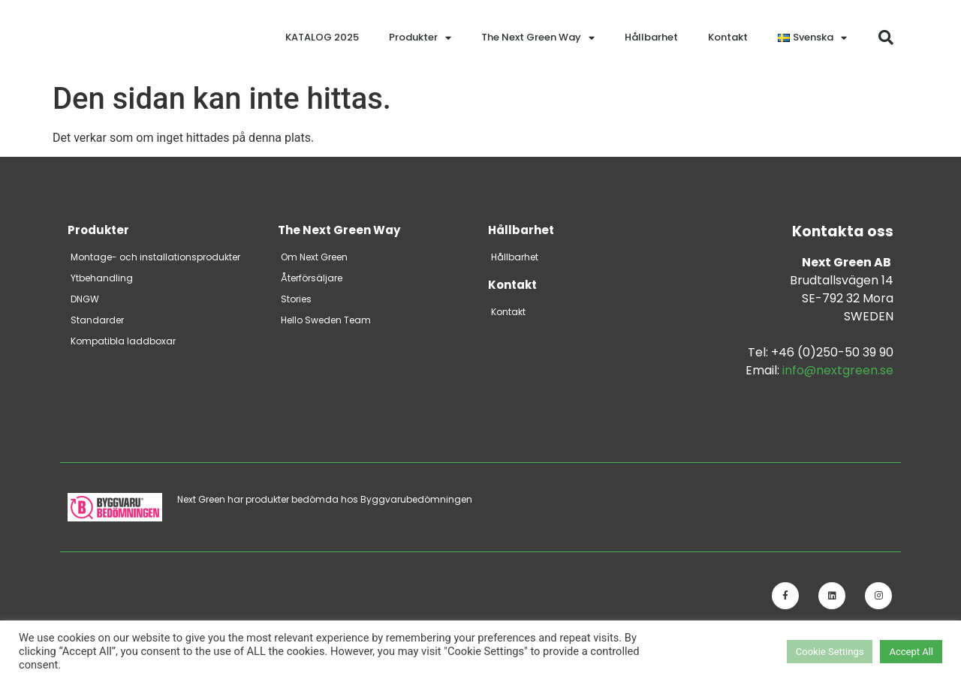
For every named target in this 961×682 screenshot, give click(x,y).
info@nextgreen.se (837, 370)
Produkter (420, 38)
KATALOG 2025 (322, 37)
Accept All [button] (911, 651)
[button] (886, 38)
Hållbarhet (651, 37)
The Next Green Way (538, 38)
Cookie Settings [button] (830, 651)
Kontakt (728, 37)
